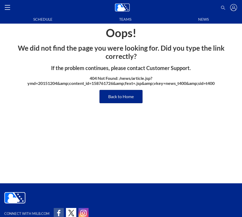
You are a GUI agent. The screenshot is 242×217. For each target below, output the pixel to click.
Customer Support (168, 68)
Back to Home (121, 96)
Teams (125, 19)
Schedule (42, 19)
